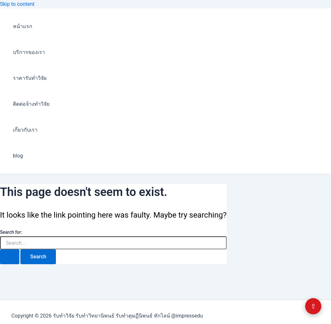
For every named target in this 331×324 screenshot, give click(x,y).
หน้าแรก (22, 26)
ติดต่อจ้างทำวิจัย (31, 104)
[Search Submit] (9, 256)
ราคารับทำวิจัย (30, 78)
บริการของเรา (29, 52)
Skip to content (17, 4)
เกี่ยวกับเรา (25, 130)
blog (18, 156)
